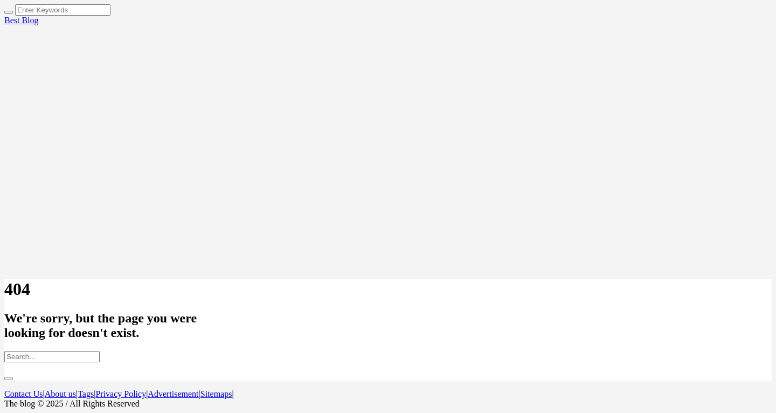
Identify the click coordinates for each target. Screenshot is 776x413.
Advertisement (173, 393)
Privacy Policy (120, 393)
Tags (86, 393)
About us (60, 393)
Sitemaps (216, 393)
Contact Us (23, 393)
